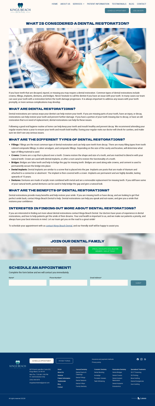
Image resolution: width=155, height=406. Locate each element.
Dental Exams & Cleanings (81, 373)
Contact (60, 387)
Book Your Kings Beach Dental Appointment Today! (49, 250)
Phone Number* (56, 278)
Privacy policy (96, 362)
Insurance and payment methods (103, 359)
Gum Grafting (135, 384)
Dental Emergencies (137, 381)
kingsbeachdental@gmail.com (40, 383)
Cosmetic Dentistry (100, 369)
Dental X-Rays (80, 383)
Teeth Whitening (99, 381)
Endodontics (116, 386)
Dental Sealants (81, 380)
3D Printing (134, 375)
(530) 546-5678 (138, 11)
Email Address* (95, 278)
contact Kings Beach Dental (59, 225)
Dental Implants (117, 383)
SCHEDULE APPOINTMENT (117, 11)
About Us (61, 372)
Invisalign (97, 375)
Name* (11, 278)
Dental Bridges (117, 372)
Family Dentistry (81, 386)
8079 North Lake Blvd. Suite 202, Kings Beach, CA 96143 (40, 370)
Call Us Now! (77, 250)
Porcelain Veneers (100, 378)
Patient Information (64, 378)
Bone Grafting (135, 378)
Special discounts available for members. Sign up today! (105, 250)
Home (59, 369)
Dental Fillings (80, 377)
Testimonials (62, 381)
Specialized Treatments (138, 369)
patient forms (64, 361)
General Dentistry (81, 369)
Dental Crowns (117, 375)
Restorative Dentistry (119, 369)
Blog (59, 384)
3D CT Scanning (136, 372)
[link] (20, 7)
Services (60, 375)
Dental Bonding (99, 372)
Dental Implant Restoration (117, 379)
